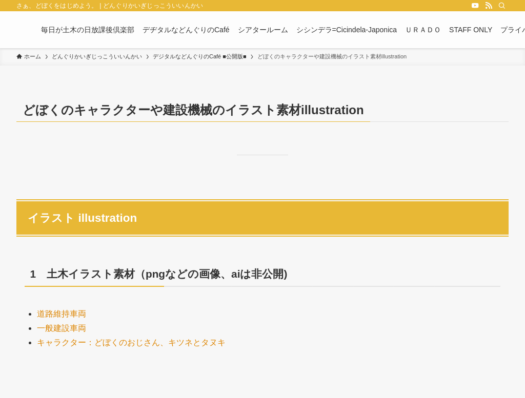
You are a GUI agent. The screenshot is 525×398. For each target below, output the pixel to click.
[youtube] (475, 5)
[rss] (488, 5)
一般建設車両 (61, 328)
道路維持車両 (61, 313)
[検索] (502, 5)
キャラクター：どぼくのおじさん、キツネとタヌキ (131, 342)
